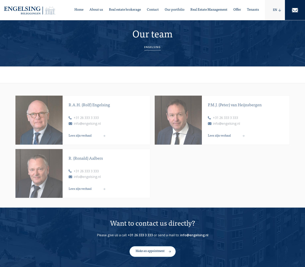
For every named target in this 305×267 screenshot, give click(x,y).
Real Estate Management (208, 10)
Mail (295, 10)
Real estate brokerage (125, 10)
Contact (153, 10)
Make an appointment (150, 251)
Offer (237, 10)
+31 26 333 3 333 (86, 120)
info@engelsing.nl (87, 126)
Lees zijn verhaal (80, 138)
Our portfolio (174, 10)
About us (96, 10)
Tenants (253, 10)
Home (78, 10)
